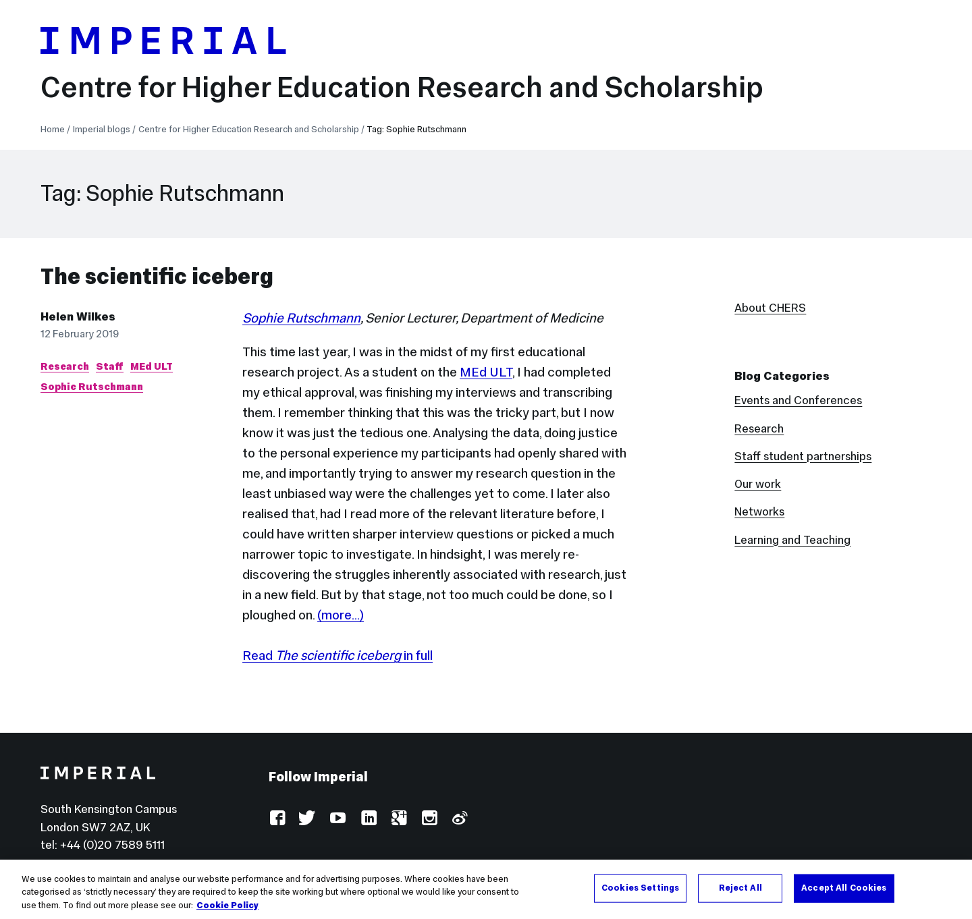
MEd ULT (151, 366)
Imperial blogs (101, 129)
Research (64, 366)
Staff (110, 366)
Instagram (429, 818)
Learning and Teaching (792, 539)
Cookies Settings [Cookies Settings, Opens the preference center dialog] (640, 892)
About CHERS (770, 307)
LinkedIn (368, 818)
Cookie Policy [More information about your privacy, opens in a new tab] (227, 909)
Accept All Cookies (843, 892)
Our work (757, 483)
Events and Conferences (798, 400)
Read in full (337, 655)
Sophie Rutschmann (91, 386)
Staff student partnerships (802, 456)
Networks (759, 511)
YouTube (337, 818)
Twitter (307, 818)
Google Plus (398, 818)
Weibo (459, 818)
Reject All (740, 892)
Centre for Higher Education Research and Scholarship (401, 87)
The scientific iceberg (156, 276)
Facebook (277, 818)
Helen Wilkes (77, 316)
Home (52, 129)
